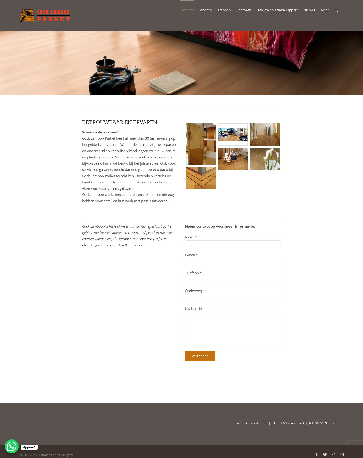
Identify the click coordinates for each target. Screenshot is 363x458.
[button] (336, 9)
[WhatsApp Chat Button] (12, 446)
